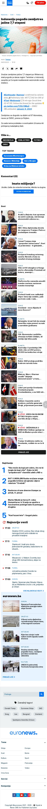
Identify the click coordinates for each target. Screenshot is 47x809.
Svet (11, 15)
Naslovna (4, 15)
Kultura (24, 662)
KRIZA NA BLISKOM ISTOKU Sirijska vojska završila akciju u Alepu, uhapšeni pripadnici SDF (30, 416)
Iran (16, 714)
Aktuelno (16, 555)
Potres (37, 140)
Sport (27, 758)
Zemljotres (23, 140)
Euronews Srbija (27, 708)
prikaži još (23, 452)
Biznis (27, 753)
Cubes (34, 808)
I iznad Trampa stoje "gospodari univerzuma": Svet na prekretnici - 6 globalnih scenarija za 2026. (31, 243)
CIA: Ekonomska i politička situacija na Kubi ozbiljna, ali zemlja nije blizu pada (30, 336)
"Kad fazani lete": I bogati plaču (22, 515)
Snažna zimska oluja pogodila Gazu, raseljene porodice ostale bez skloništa (31, 653)
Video (27, 768)
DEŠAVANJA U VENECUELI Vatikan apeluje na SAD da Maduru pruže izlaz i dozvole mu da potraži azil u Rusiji (31, 430)
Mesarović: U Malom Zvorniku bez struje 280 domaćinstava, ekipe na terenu (26, 560)
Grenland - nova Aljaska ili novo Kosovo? (29, 309)
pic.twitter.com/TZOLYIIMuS (16, 106)
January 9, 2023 (24, 109)
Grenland (38, 714)
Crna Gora (5, 773)
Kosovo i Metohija (11, 161)
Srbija (3, 748)
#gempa (20, 95)
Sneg (7, 714)
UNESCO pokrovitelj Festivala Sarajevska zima (32, 666)
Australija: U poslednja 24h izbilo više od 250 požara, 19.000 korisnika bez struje (30, 350)
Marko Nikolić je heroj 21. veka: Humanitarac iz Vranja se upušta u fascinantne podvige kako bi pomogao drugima (25, 503)
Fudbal (15, 541)
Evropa (15, 579)
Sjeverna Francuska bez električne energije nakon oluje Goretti (31, 606)
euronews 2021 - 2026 (22, 805)
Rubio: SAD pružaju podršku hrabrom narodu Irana (30, 362)
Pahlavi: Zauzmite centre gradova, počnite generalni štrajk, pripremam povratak (30, 403)
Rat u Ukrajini (30, 161)
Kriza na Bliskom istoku (14, 166)
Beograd (26, 714)
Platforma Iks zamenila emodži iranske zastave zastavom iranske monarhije (31, 283)
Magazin (4, 763)
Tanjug (7, 59)
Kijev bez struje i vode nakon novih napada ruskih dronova (32, 637)
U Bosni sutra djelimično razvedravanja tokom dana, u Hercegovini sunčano (32, 621)
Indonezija (8, 140)
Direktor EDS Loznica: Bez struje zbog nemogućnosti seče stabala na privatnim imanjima (28, 533)
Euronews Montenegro (14, 156)
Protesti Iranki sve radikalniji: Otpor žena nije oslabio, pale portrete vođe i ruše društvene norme (31, 296)
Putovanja (28, 763)
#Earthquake (9, 95)
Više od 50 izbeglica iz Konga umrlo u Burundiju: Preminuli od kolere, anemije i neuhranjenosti (31, 270)
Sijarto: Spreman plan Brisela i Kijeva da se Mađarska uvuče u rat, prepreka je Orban (28, 584)
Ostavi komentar (23, 191)
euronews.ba (12, 596)
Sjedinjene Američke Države (23, 720)
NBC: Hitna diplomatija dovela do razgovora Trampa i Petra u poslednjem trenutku (31, 230)
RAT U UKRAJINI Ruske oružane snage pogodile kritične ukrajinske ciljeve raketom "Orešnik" (25, 480)
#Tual (6, 100)
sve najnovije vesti (33, 591)
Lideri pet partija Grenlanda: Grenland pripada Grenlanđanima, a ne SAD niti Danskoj (30, 389)
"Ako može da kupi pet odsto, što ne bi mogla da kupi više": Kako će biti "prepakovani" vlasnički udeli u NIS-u (25, 470)
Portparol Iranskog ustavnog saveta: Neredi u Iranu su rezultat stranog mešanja (30, 256)
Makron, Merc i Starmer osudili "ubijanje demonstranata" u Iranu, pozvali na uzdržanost (29, 376)
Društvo (15, 528)
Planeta (21, 279)
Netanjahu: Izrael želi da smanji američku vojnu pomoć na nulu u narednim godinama (31, 323)
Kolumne (4, 768)
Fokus (18, 15)
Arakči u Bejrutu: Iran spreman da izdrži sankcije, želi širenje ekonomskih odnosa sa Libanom (31, 216)
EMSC (5, 144)
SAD (40, 708)
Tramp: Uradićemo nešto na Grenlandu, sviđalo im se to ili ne (31, 443)
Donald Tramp (10, 708)
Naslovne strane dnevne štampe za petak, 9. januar (24, 491)
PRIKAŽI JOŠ (9, 677)
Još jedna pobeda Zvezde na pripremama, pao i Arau (24, 572)
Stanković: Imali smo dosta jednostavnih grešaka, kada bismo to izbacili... (27, 546)
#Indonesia (15, 100)
